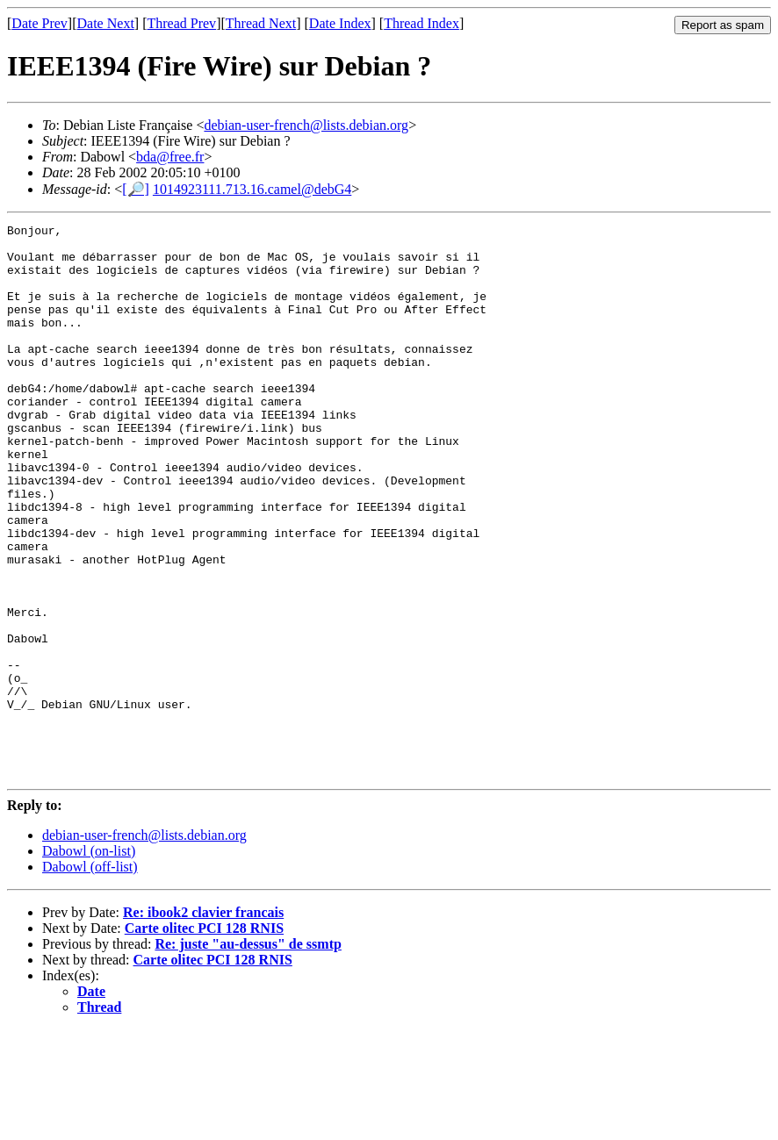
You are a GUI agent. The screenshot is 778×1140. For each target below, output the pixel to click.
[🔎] (135, 189)
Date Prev (39, 23)
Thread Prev (181, 23)
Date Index (340, 23)
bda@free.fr (170, 156)
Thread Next (261, 23)
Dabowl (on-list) (88, 961)
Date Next (105, 23)
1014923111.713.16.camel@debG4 (252, 189)
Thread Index (421, 23)
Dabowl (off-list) (90, 977)
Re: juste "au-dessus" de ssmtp (248, 1054)
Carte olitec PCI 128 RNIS (204, 1038)
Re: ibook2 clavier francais (203, 1022)
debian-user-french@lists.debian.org (306, 125)
